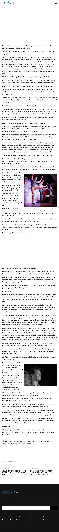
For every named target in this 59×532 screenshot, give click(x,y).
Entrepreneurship (7, 468)
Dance (45, 517)
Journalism (32, 520)
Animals (32, 517)
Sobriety (45, 520)
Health (18, 520)
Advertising (19, 517)
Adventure (5, 517)
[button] (55, 3)
